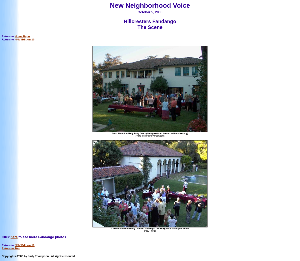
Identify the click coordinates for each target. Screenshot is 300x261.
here (14, 237)
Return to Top (11, 248)
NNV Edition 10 (25, 39)
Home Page (22, 36)
